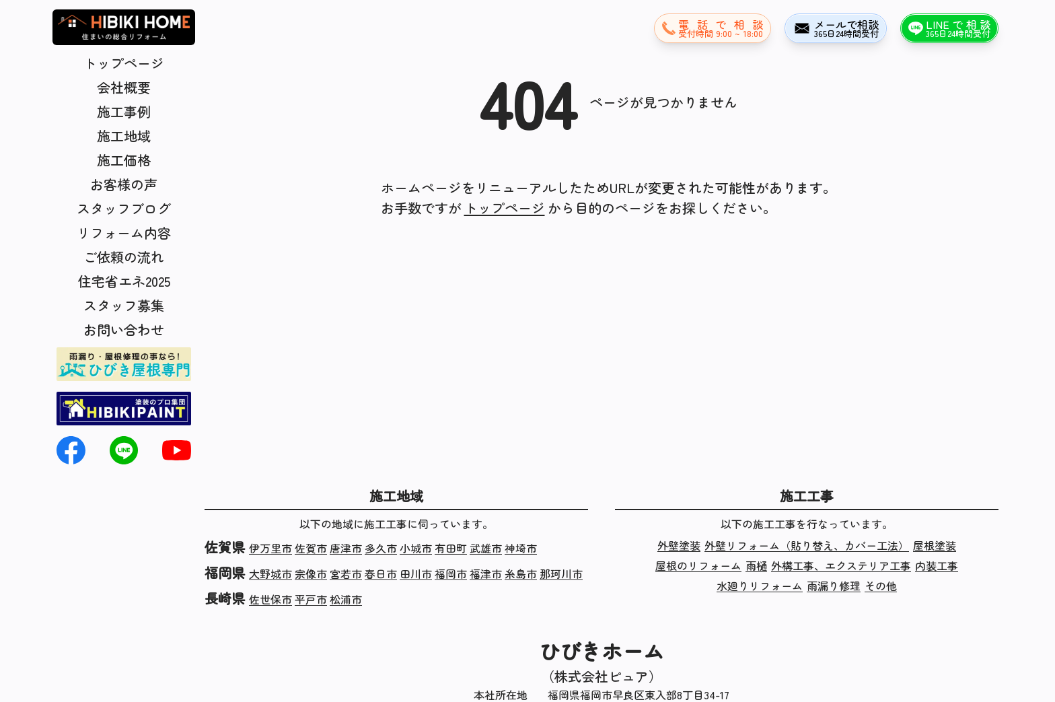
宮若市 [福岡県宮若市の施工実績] (346, 573)
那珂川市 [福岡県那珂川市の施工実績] (561, 573)
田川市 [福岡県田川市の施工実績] (416, 573)
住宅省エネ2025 (124, 281)
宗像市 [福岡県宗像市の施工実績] (311, 573)
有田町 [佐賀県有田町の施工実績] (451, 548)
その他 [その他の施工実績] (881, 585)
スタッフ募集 (123, 305)
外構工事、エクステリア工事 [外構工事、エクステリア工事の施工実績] (841, 565)
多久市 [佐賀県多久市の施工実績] (381, 548)
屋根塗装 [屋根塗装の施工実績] (934, 545)
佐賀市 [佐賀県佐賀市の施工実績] (311, 548)
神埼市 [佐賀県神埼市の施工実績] (521, 548)
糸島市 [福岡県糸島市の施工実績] (521, 573)
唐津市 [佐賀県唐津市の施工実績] (346, 548)
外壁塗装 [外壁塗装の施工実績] (678, 545)
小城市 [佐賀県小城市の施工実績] (416, 548)
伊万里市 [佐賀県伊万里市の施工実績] (270, 548)
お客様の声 (123, 184)
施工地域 (124, 135)
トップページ (123, 63)
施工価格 (124, 160)
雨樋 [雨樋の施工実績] (756, 565)
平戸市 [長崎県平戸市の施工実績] (311, 599)
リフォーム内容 (124, 232)
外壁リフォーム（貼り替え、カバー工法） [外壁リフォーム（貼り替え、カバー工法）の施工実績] (806, 545)
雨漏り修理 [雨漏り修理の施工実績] (834, 585)
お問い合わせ (123, 329)
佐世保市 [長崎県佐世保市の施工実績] (270, 599)
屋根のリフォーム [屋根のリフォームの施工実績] (698, 565)
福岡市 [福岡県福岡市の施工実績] (451, 573)
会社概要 (124, 87)
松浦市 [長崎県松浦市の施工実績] (346, 599)
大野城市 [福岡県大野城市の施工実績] (270, 573)
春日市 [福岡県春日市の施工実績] (381, 573)
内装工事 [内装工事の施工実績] (936, 565)
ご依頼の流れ (123, 257)
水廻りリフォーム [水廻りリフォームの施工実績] (760, 585)
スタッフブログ (124, 208)
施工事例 (124, 111)
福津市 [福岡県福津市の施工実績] (486, 573)
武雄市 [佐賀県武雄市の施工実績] (486, 548)
